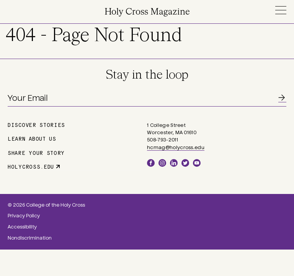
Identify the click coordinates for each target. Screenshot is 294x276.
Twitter (185, 163)
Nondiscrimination (30, 238)
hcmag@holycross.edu (175, 147)
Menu (280, 10)
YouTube (197, 163)
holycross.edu (31, 166)
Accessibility (22, 227)
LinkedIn (174, 163)
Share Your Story (36, 152)
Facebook (151, 163)
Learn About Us (32, 138)
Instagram (162, 163)
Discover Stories (36, 124)
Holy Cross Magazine (147, 12)
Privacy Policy (24, 216)
